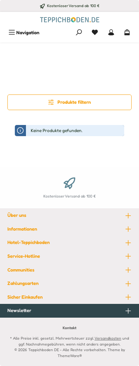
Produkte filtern (69, 102)
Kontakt (69, 327)
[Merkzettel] (95, 32)
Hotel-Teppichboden (28, 242)
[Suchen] (79, 32)
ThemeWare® (69, 355)
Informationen (22, 229)
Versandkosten (108, 338)
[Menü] (24, 32)
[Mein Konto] (111, 32)
